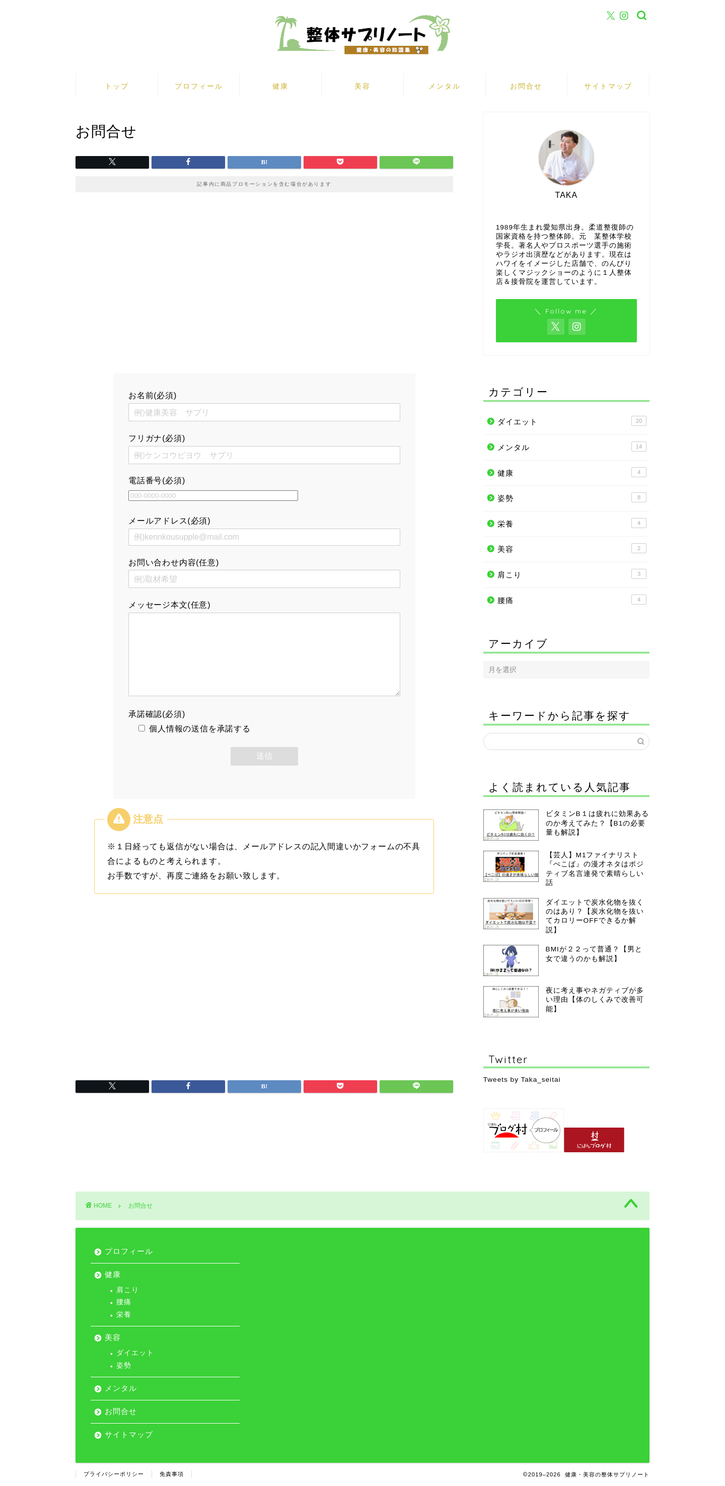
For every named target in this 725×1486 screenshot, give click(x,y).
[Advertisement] (264, 287)
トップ (117, 86)
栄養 (571, 523)
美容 (362, 86)
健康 (280, 86)
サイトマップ (608, 86)
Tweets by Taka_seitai (522, 1079)
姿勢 (571, 497)
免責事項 (172, 1474)
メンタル (444, 86)
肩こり (571, 574)
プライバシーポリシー (114, 1474)
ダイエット (571, 421)
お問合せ (526, 86)
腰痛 (571, 600)
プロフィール (199, 86)
